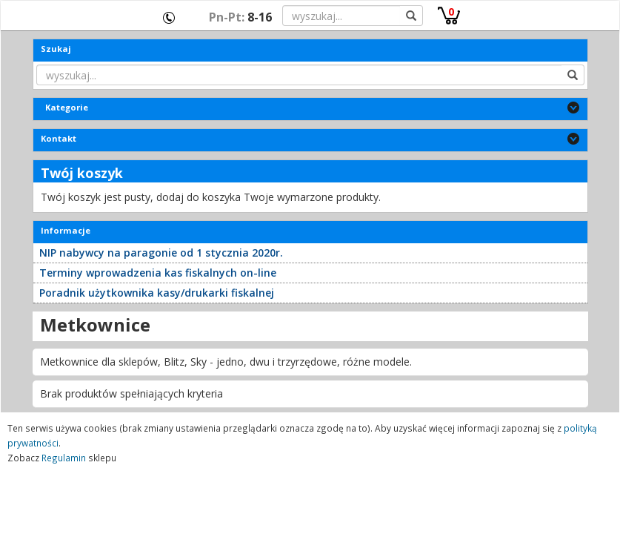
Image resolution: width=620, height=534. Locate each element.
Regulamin (63, 458)
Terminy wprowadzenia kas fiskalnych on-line (157, 273)
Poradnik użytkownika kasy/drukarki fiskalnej (156, 293)
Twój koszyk (82, 173)
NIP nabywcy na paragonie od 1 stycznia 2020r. (161, 252)
